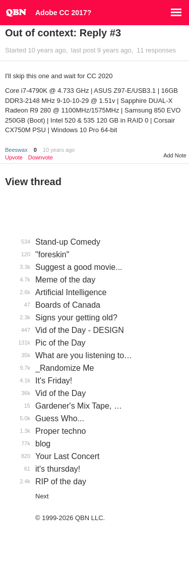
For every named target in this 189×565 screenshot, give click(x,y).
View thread (33, 181)
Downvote (40, 157)
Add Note (174, 155)
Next (42, 496)
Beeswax (16, 150)
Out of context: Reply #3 (63, 32)
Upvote (14, 157)
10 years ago (59, 150)
